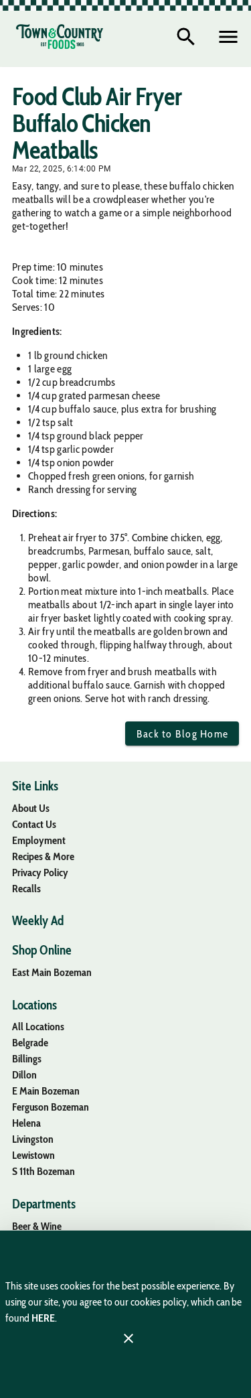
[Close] (128, 1338)
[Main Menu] (228, 37)
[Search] (186, 37)
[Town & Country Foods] (59, 36)
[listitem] (31, 808)
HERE (43, 1318)
